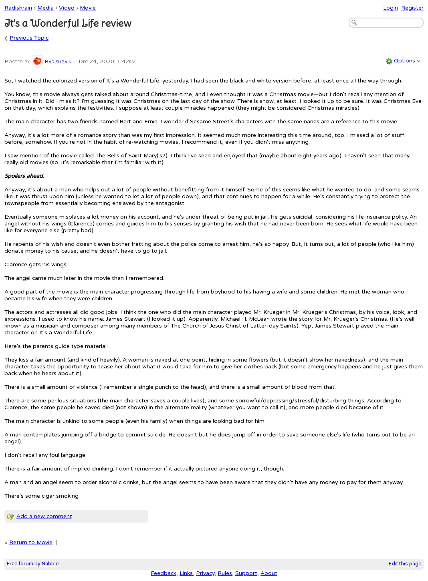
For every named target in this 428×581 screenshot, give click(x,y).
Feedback (163, 573)
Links (186, 573)
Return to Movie (30, 542)
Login (390, 7)
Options (404, 60)
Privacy (205, 573)
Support (246, 573)
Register (412, 7)
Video (67, 7)
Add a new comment (44, 516)
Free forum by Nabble (33, 564)
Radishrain (18, 7)
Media (45, 7)
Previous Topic (29, 38)
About (268, 573)
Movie (88, 7)
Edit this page (405, 564)
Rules (225, 573)
